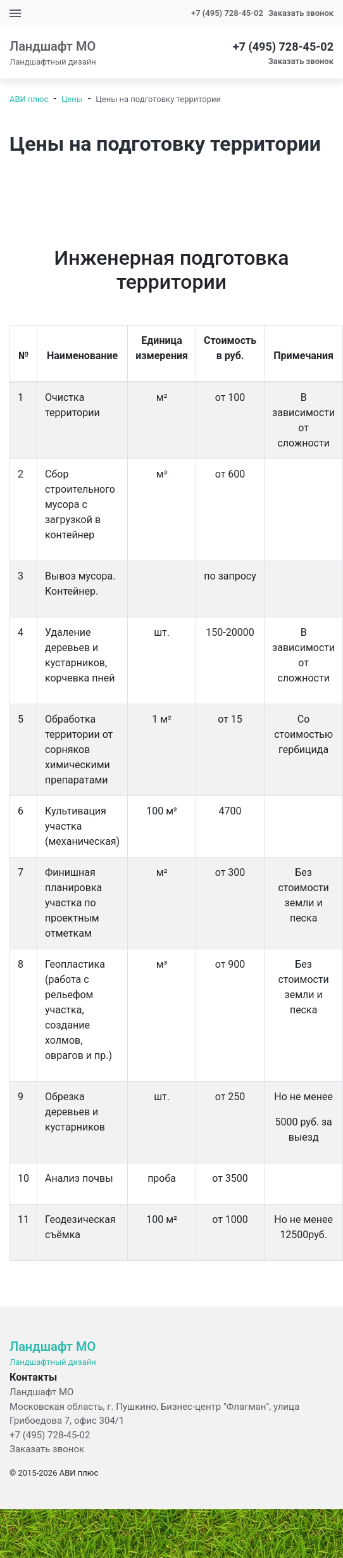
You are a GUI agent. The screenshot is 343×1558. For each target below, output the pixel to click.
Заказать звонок (46, 1449)
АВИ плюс (29, 99)
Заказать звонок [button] (301, 13)
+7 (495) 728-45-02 (227, 13)
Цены (72, 99)
